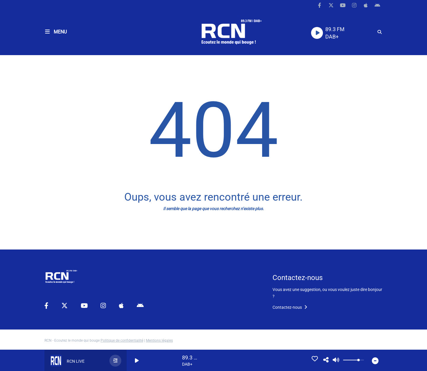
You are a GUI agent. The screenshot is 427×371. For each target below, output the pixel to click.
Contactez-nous (290, 307)
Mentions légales (159, 340)
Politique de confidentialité (122, 340)
